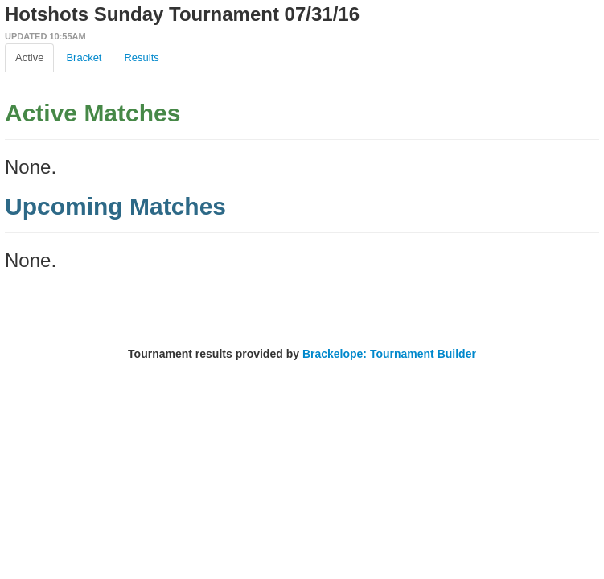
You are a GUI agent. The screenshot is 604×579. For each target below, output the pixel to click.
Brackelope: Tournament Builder (389, 353)
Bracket (83, 57)
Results (141, 57)
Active (29, 57)
